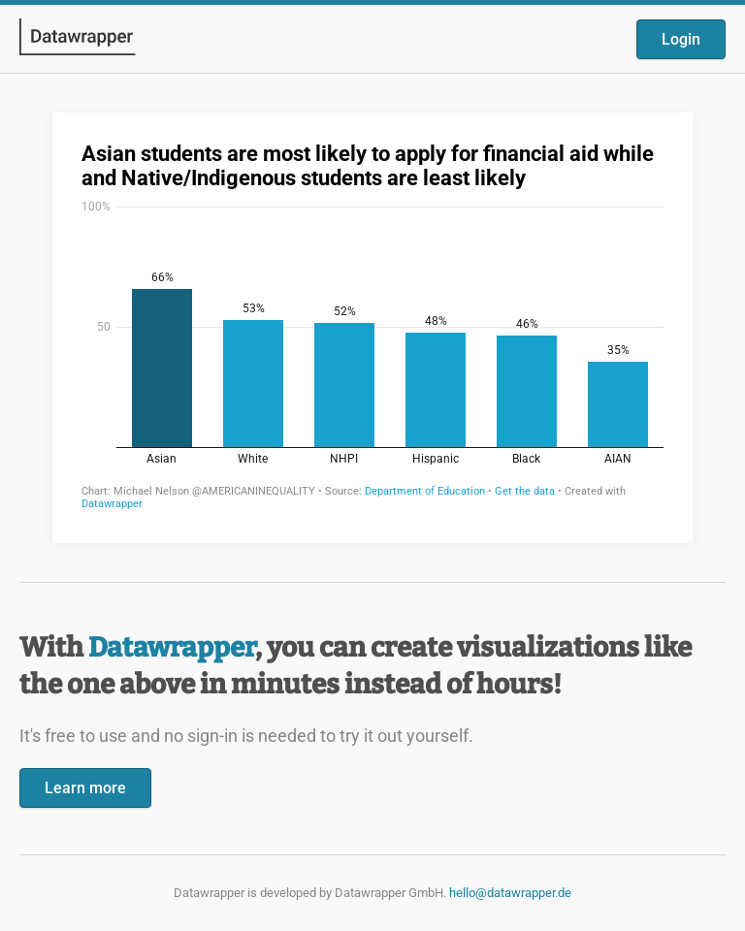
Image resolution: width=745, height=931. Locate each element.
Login (681, 39)
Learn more (85, 788)
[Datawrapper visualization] (372, 326)
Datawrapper (171, 647)
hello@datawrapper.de (510, 892)
